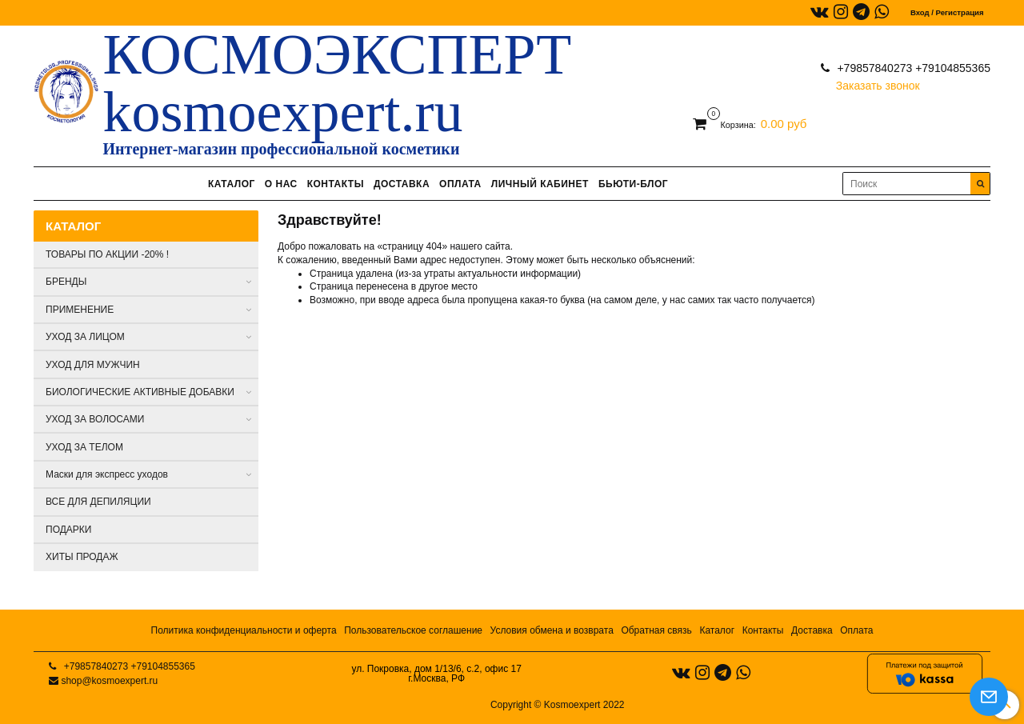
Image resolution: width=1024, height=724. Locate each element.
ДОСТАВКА (402, 184)
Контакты (763, 630)
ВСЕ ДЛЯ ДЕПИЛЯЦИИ (98, 501)
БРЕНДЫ (66, 281)
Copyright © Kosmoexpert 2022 (557, 705)
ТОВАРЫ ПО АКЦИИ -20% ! (107, 254)
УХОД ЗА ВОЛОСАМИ (95, 419)
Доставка (812, 630)
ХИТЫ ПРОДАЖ (82, 556)
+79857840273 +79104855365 (912, 68)
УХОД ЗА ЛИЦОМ (85, 336)
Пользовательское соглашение (413, 630)
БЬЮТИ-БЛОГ (633, 184)
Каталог (716, 630)
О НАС (281, 184)
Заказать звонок (878, 82)
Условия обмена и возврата (552, 630)
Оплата (856, 630)
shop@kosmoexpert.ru (109, 680)
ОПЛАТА (460, 184)
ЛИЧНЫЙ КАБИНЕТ (540, 184)
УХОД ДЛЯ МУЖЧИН (93, 364)
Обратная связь (656, 630)
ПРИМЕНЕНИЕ (80, 309)
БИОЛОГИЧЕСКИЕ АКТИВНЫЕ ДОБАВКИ (140, 392)
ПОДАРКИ (68, 529)
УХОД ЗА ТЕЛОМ (84, 447)
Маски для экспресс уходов (107, 474)
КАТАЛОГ (231, 184)
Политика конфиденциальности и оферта (244, 630)
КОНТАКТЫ (335, 184)
